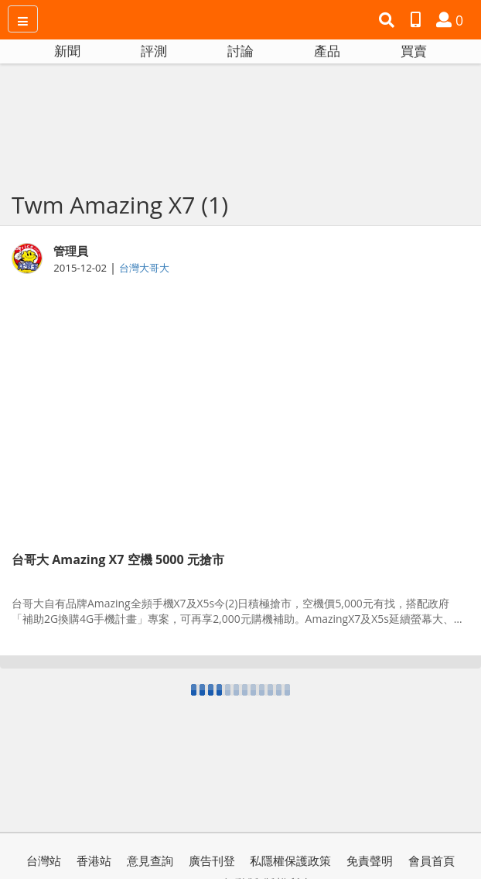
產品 (327, 51)
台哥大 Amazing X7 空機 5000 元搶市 (118, 559)
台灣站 (43, 860)
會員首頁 (431, 860)
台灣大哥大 (144, 268)
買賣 (414, 51)
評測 (154, 51)
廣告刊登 (212, 860)
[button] (388, 20)
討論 (240, 51)
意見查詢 (150, 860)
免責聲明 (369, 860)
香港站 (94, 860)
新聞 (67, 51)
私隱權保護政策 (290, 860)
